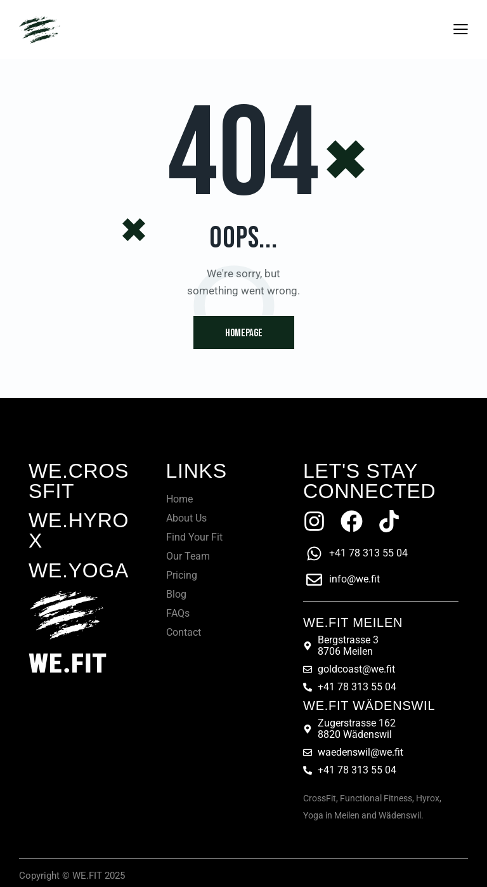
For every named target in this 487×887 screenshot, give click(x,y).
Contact (183, 632)
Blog (176, 594)
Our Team (188, 556)
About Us (186, 518)
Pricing (181, 575)
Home (179, 499)
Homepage (244, 333)
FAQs (178, 613)
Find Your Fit (194, 537)
